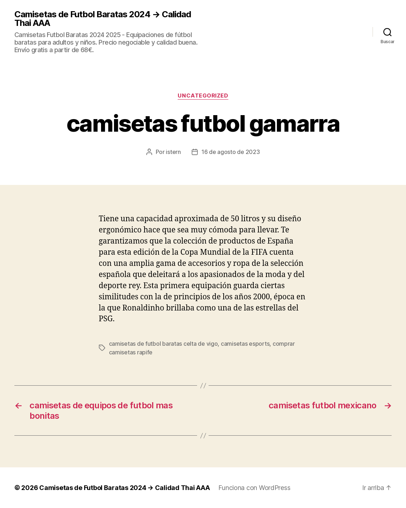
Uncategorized (203, 95)
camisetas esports (245, 343)
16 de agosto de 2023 (230, 151)
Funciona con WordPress (254, 487)
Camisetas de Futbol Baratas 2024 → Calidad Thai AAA (102, 18)
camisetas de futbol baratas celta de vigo (163, 343)
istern (173, 151)
